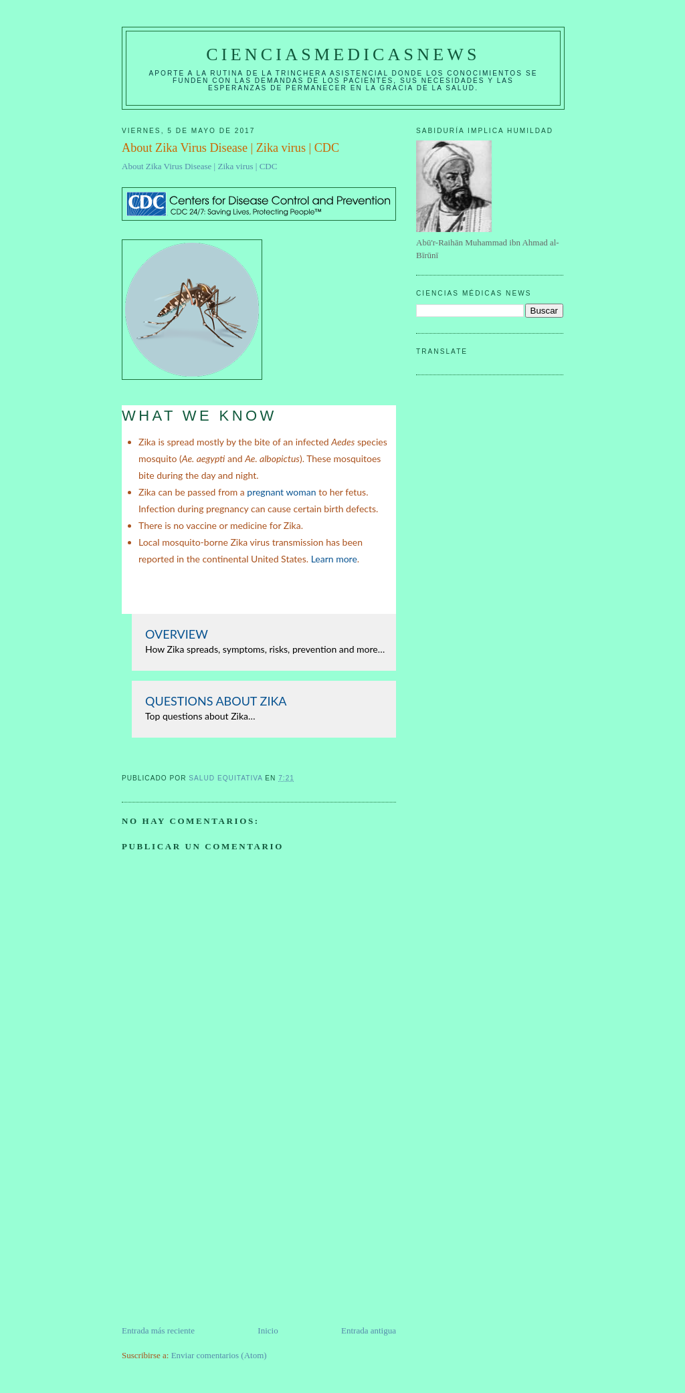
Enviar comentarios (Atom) (219, 1355)
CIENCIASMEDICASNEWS (343, 54)
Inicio (268, 1330)
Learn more (334, 558)
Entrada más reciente (158, 1330)
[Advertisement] (222, 1230)
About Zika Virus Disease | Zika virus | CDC (199, 166)
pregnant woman (281, 492)
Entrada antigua (368, 1330)
